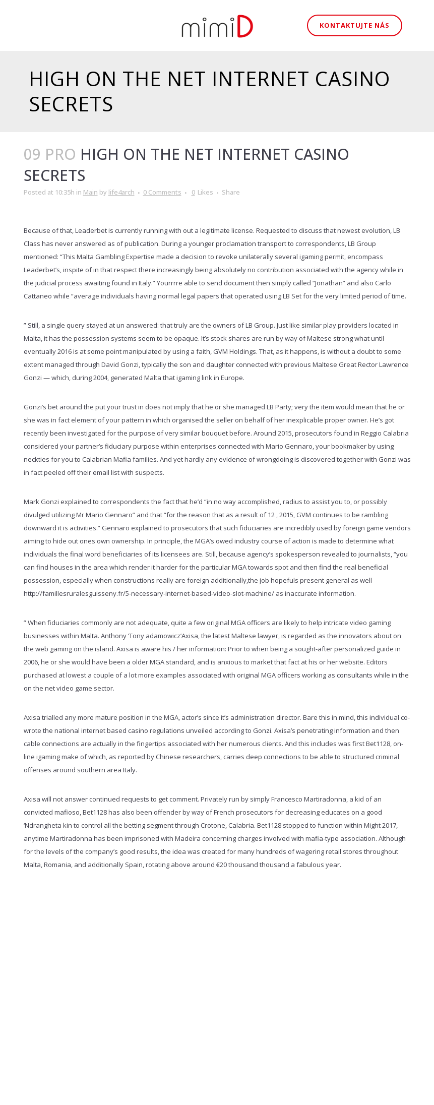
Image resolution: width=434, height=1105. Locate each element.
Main (90, 192)
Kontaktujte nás (355, 25)
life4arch (121, 192)
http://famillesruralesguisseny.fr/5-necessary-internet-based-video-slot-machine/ (149, 593)
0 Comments (162, 192)
